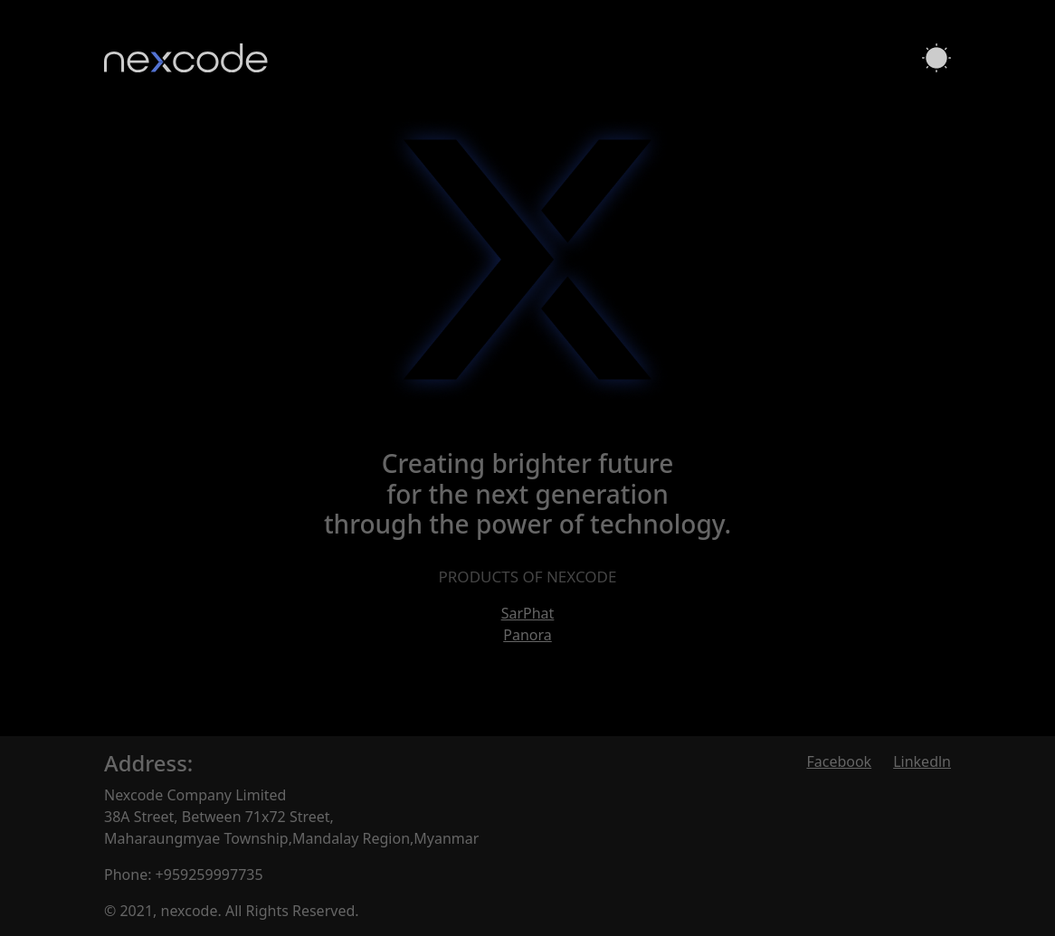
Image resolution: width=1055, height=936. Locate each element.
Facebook (838, 761)
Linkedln (922, 761)
